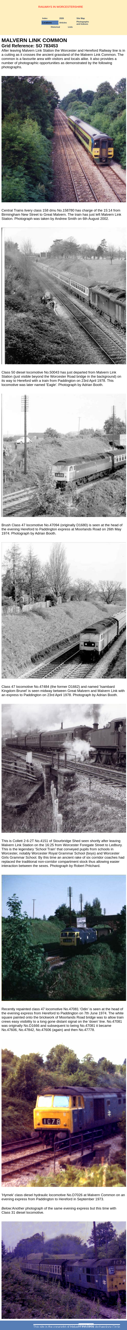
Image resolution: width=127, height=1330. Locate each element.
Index (44, 18)
